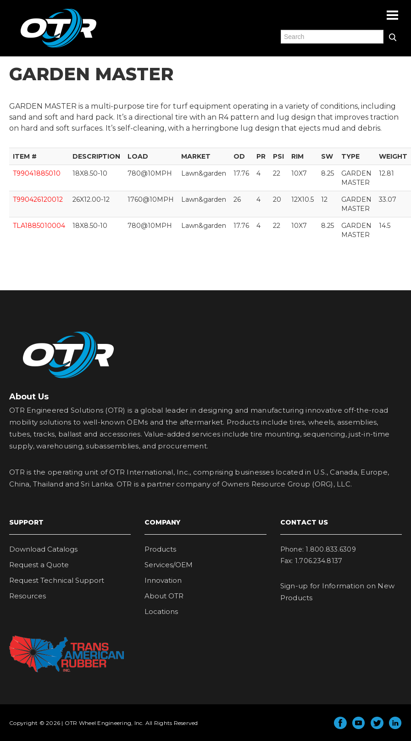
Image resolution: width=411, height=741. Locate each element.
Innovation (163, 580)
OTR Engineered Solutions (58, 47)
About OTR (163, 596)
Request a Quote (39, 564)
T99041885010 (37, 173)
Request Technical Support (56, 580)
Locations (161, 611)
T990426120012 (38, 199)
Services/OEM (168, 564)
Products (160, 549)
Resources (27, 596)
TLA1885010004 (39, 225)
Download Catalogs (43, 549)
